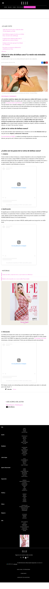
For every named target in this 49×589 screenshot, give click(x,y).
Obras (24, 486)
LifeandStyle (24, 490)
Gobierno (25, 494)
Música (24, 463)
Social (24, 523)
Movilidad (24, 525)
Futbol (24, 468)
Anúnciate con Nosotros (23, 577)
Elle (2, 427)
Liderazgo (24, 515)
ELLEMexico (21, 557)
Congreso (24, 496)
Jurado (24, 455)
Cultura (24, 443)
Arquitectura (24, 509)
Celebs (14, 7)
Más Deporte (24, 473)
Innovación (24, 528)
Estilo (24, 458)
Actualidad (24, 514)
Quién (2, 434)
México (24, 495)
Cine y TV (24, 462)
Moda (5, 7)
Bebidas (24, 448)
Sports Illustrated (5, 467)
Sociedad (24, 501)
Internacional (24, 484)
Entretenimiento (24, 460)
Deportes (24, 461)
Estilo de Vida (24, 453)
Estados (24, 499)
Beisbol (24, 470)
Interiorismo (24, 510)
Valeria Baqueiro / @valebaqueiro (14, 405)
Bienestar (25, 452)
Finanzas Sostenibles (24, 526)
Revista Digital (24, 322)
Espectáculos (24, 436)
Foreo (15, 389)
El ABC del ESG (24, 529)
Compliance (23, 573)
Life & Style (4, 457)
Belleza (10, 7)
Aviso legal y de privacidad (23, 569)
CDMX (24, 497)
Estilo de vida (20, 7)
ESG (24, 487)
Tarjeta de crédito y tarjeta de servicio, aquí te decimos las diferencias (17, 274)
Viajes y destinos (24, 449)
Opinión (24, 500)
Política (3, 492)
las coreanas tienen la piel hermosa (14, 102)
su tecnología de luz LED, (40, 338)
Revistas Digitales (30, 7)
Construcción (24, 505)
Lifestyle (24, 475)
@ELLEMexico (11, 407)
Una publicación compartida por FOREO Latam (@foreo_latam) (19, 204)
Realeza (24, 437)
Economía (24, 482)
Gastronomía (24, 447)
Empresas (24, 480)
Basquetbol (24, 472)
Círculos (24, 438)
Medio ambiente (24, 521)
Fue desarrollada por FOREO (8, 136)
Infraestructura (24, 508)
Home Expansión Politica (24, 481)
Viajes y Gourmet (24, 442)
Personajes (24, 451)
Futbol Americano (24, 471)
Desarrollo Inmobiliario (24, 506)
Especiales (24, 518)
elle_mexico (24, 557)
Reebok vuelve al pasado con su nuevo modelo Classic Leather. (16, 279)
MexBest (3, 446)
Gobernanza (24, 524)
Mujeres (24, 488)
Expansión (4, 479)
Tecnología (24, 485)
